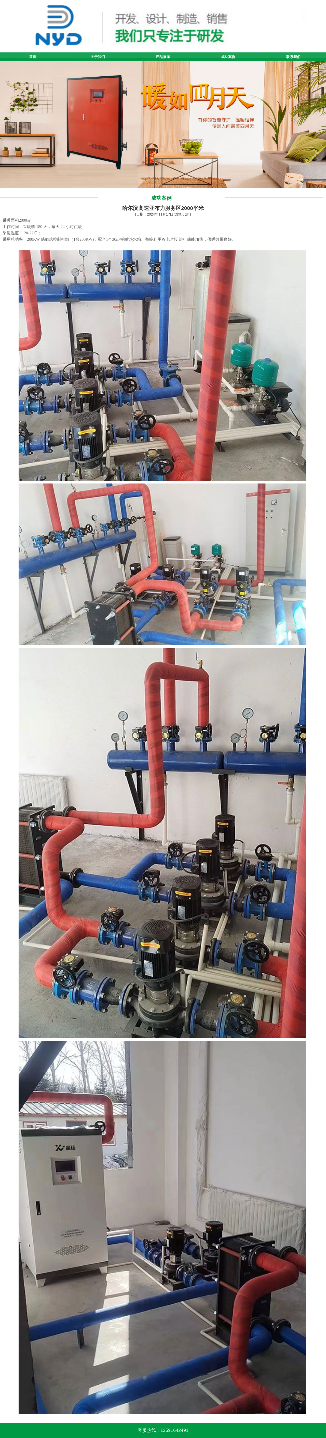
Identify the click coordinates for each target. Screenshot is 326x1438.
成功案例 (228, 57)
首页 (32, 57)
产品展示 (163, 57)
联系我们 (293, 57)
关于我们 (98, 57)
